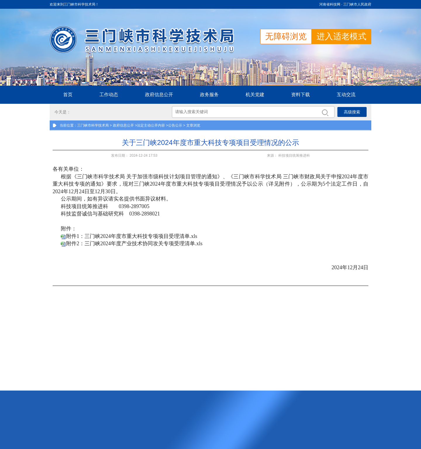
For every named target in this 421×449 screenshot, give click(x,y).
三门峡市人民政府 (357, 4)
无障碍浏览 (286, 36)
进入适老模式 (341, 36)
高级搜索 (352, 112)
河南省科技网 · (331, 4)
